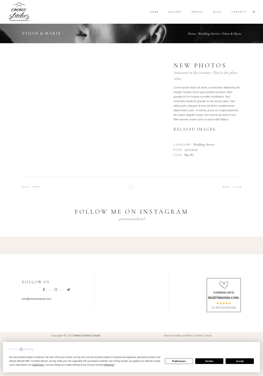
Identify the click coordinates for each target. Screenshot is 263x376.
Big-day (189, 155)
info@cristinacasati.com (36, 299)
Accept (240, 361)
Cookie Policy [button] (38, 365)
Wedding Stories (208, 34)
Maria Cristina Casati (87, 335)
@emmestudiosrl (131, 218)
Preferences (179, 361)
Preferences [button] (108, 365)
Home (192, 34)
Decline (209, 361)
